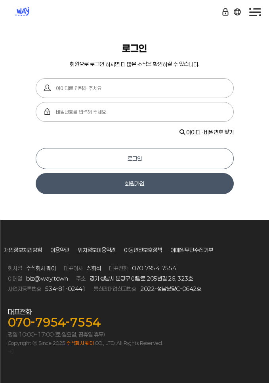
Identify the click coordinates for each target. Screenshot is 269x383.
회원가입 (134, 183)
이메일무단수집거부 (191, 249)
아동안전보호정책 (143, 249)
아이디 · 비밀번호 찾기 (206, 132)
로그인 (135, 158)
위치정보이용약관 (97, 249)
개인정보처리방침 (23, 249)
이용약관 (59, 249)
